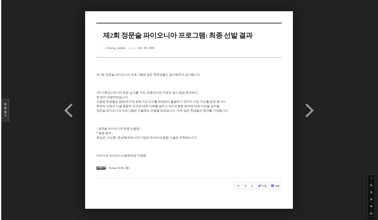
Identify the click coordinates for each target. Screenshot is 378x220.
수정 (262, 186)
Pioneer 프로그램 (119, 167)
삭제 (274, 186)
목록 (5, 110)
